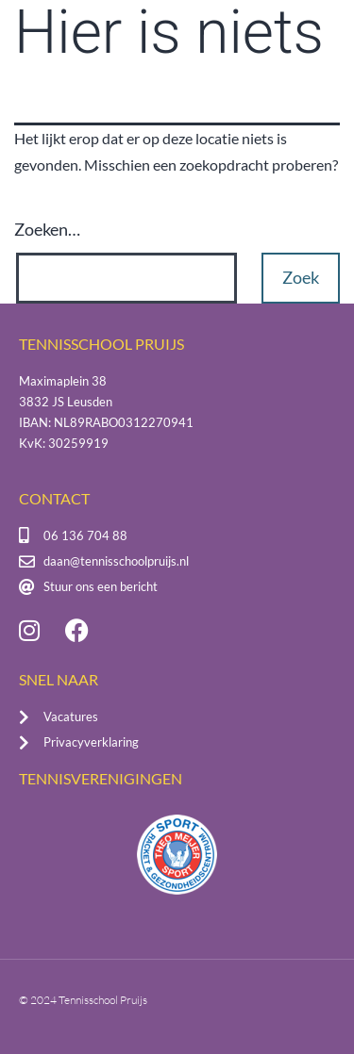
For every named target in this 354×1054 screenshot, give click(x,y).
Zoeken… (47, 229)
